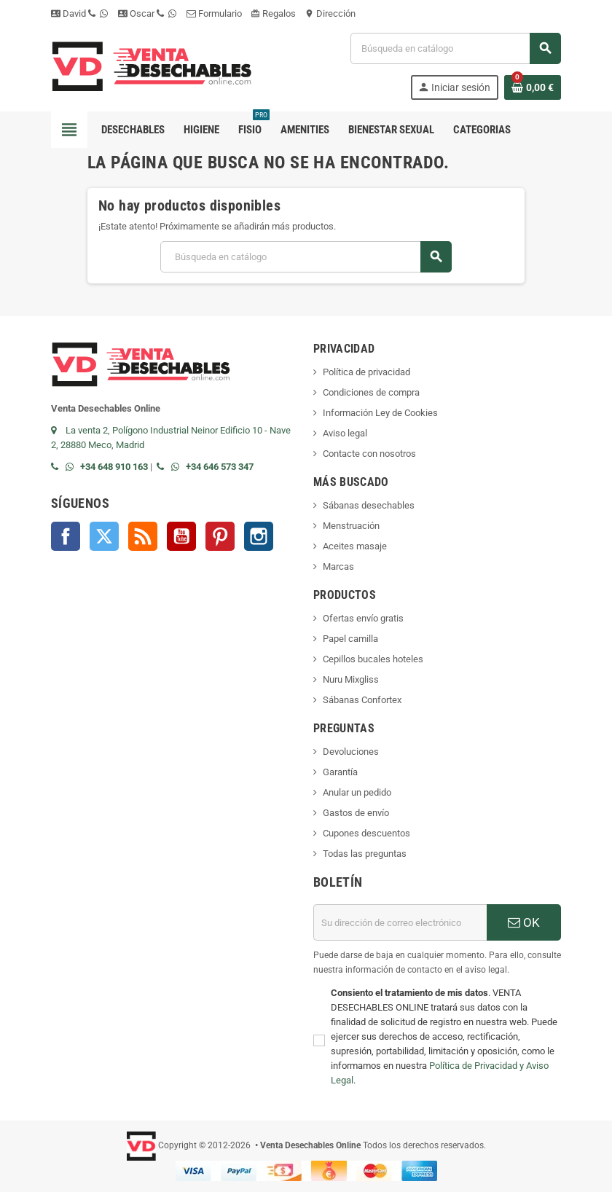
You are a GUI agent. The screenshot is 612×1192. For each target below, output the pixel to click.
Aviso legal (345, 433)
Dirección (330, 13)
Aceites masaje (355, 546)
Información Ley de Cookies (380, 412)
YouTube (181, 536)
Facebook (65, 536)
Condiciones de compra (371, 392)
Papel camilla (350, 638)
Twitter (104, 536)
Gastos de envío (356, 812)
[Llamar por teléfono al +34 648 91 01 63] (58, 466)
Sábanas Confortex (362, 699)
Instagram (258, 536)
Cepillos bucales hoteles (373, 659)
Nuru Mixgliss (351, 679)
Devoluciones (351, 751)
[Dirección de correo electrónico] (400, 922)
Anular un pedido (357, 792)
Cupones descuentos (366, 833)
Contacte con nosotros (369, 453)
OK (524, 922)
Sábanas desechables (369, 505)
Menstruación (351, 525)
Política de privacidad (366, 371)
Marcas (338, 566)
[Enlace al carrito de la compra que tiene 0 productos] (532, 87)
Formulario (214, 13)
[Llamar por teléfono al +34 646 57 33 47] (164, 466)
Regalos (273, 13)
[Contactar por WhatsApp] (73, 466)
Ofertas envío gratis (363, 618)
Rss (142, 536)
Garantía (340, 771)
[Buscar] (455, 48)
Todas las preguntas (365, 853)
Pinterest (220, 536)
